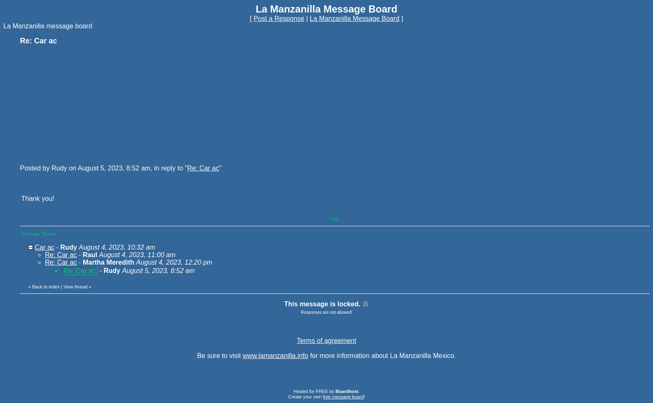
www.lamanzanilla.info (275, 355)
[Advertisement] (82, 104)
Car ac (44, 247)
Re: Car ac (203, 168)
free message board (343, 396)
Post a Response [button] (279, 18)
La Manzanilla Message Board (354, 18)
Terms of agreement (326, 340)
